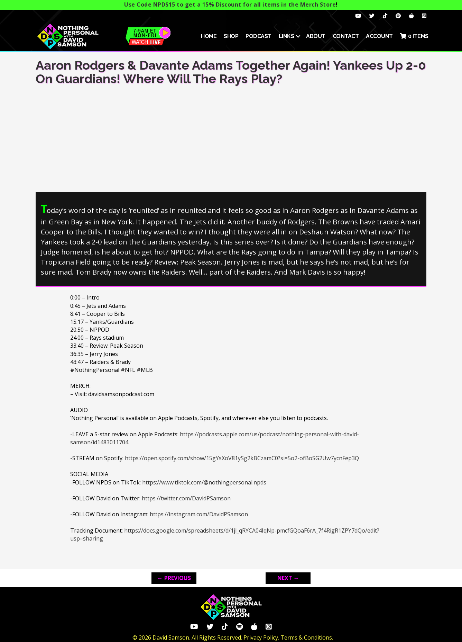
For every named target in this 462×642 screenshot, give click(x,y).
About (315, 36)
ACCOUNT (379, 36)
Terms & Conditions (306, 637)
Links (286, 36)
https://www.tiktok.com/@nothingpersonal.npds (204, 482)
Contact (346, 36)
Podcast (258, 36)
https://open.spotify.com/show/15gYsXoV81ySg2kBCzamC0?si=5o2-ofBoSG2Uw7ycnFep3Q (242, 458)
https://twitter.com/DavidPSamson (186, 498)
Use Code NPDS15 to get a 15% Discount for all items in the (230, 4)
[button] (298, 36)
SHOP (231, 36)
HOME (208, 36)
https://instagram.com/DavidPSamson (199, 514)
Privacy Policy (260, 637)
